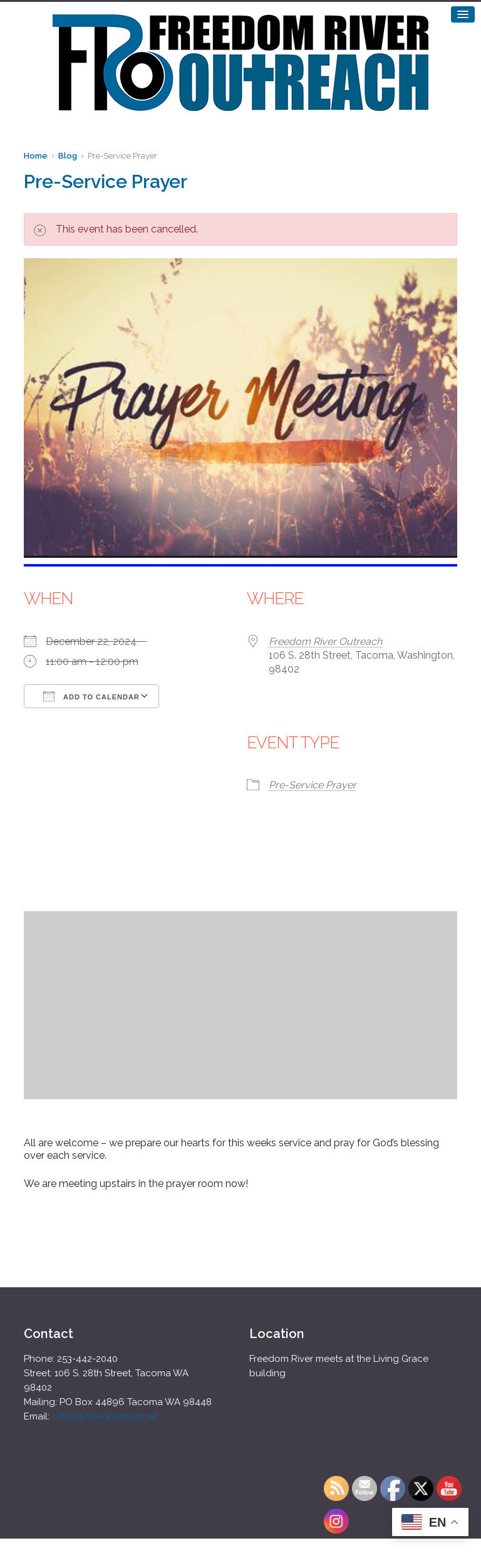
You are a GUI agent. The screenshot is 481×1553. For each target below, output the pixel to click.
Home (36, 155)
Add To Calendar (91, 696)
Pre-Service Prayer (312, 785)
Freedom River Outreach (325, 641)
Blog (67, 155)
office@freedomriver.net (104, 1416)
